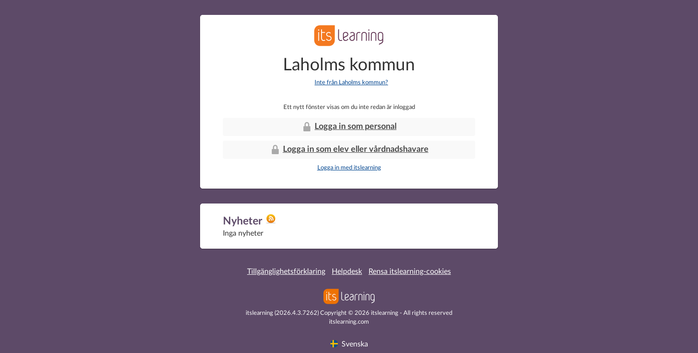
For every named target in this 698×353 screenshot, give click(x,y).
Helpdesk (347, 271)
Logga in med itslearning (349, 168)
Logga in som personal (349, 126)
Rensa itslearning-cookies (410, 271)
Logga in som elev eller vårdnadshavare (349, 149)
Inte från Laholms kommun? (351, 83)
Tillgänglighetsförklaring (286, 271)
